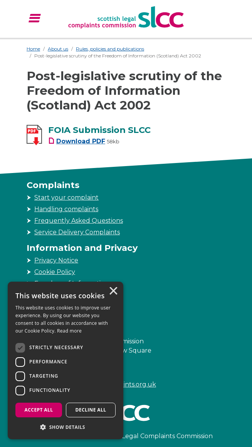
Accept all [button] (39, 410)
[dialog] (65, 360)
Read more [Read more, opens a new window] (69, 331)
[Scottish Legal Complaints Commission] (126, 17)
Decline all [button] (91, 410)
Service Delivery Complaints (77, 232)
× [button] (113, 291)
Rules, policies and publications (110, 49)
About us (58, 49)
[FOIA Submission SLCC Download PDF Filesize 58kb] (83, 141)
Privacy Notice (56, 260)
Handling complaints (66, 209)
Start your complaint (66, 197)
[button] (65, 427)
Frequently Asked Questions (78, 220)
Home (33, 49)
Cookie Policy (54, 272)
